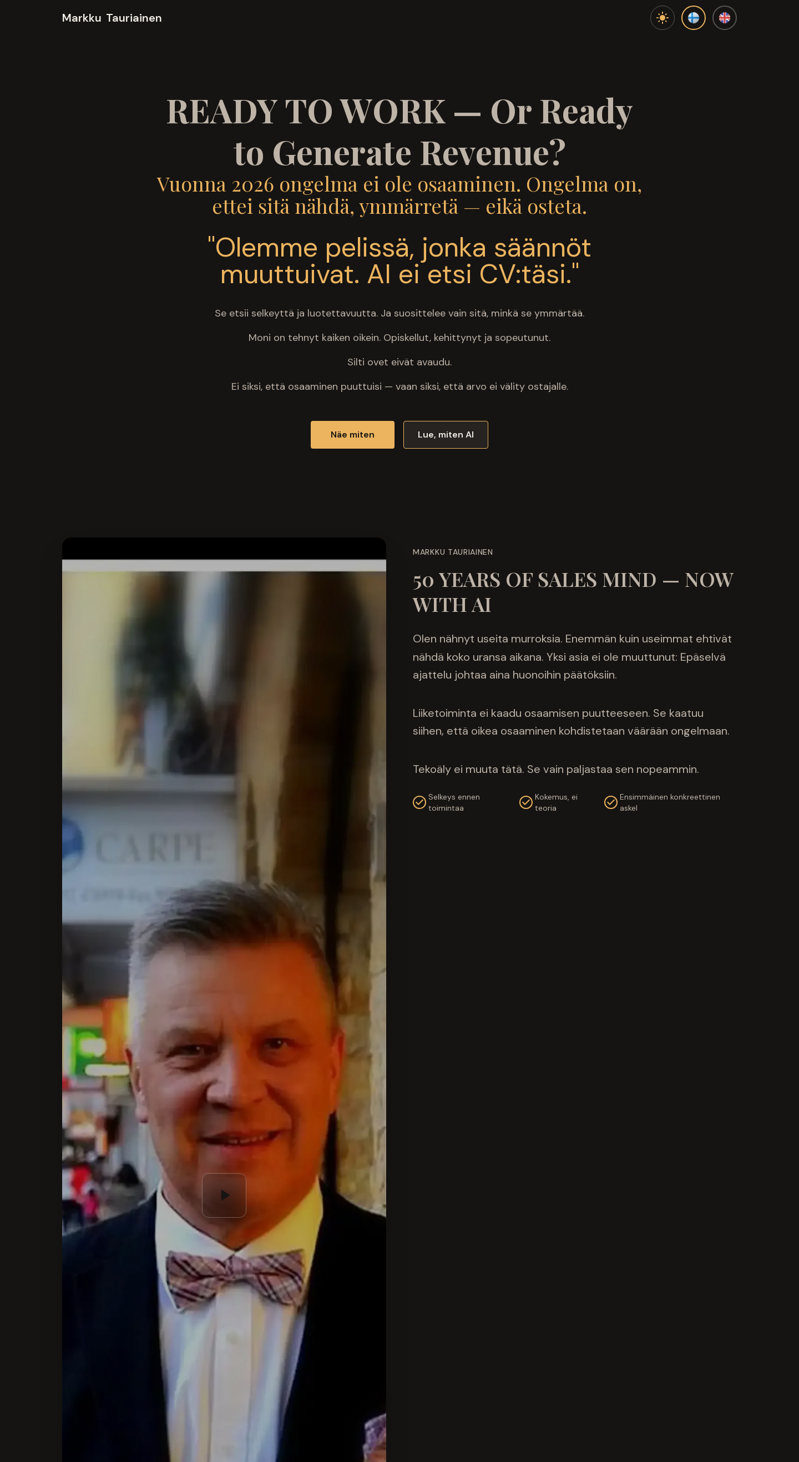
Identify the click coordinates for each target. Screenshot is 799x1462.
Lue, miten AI (446, 434)
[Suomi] (693, 18)
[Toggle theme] (662, 18)
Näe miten (353, 434)
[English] (724, 18)
